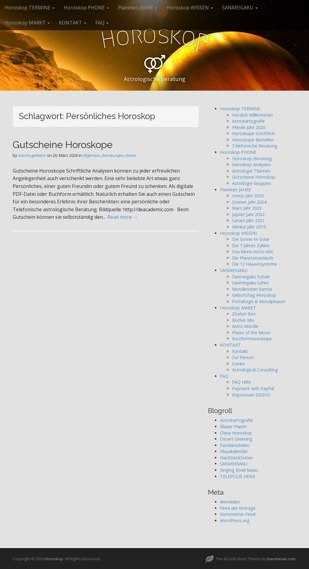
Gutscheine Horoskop (253, 177)
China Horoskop (236, 433)
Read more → (122, 217)
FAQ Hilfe (241, 382)
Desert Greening (236, 439)
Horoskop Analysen (251, 164)
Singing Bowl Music (239, 470)
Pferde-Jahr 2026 (248, 127)
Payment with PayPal (253, 388)
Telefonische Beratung (254, 146)
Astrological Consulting (255, 370)
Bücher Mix (243, 320)
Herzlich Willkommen (252, 115)
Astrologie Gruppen (251, 183)
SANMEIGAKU (240, 7)
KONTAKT (72, 22)
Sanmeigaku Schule (251, 277)
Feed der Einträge (238, 508)
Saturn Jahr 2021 (248, 220)
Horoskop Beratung (252, 158)
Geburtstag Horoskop (254, 295)
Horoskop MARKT (27, 22)
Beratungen (113, 155)
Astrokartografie (248, 121)
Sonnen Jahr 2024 (249, 202)
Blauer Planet (233, 426)
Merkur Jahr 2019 (249, 227)
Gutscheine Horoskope (63, 144)
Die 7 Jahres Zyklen (250, 245)
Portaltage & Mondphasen (258, 301)
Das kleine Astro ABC (253, 251)
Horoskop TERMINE (30, 7)
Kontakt (240, 351)
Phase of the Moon (251, 332)
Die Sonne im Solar (250, 239)
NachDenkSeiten (236, 458)
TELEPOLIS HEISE (237, 476)
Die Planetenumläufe (252, 258)
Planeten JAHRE (138, 7)
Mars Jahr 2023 (247, 208)
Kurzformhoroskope (252, 338)
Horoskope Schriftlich (253, 133)
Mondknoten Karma (252, 289)
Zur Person (243, 357)
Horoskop (54, 558)
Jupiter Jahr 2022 (248, 214)
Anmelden (230, 502)
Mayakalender (234, 451)
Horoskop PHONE (86, 7)
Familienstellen (234, 445)
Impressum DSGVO (251, 395)
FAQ (102, 22)
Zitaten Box (244, 314)
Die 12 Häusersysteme (254, 264)
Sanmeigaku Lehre (250, 283)
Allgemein (91, 155)
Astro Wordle (245, 326)
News (131, 155)
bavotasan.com (281, 558)
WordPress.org (235, 520)
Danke (238, 364)
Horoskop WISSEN (190, 7)
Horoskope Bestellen (253, 140)
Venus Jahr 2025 (248, 196)
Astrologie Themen (251, 171)
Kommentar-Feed (237, 514)
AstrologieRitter (32, 155)
